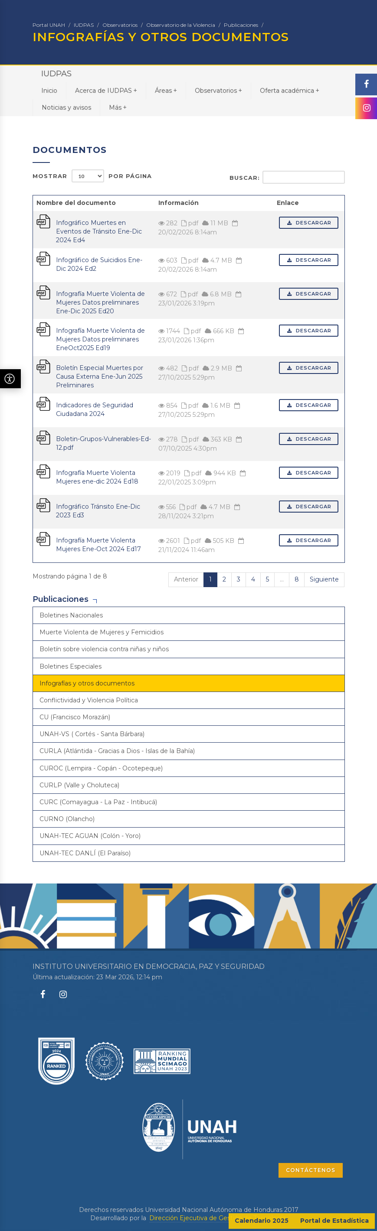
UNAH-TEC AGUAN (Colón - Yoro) (90, 836)
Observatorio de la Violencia (180, 25)
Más (118, 107)
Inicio (49, 90)
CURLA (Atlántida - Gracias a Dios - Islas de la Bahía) (117, 751)
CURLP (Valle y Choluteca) (79, 785)
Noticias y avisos (66, 107)
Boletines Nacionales (71, 615)
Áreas (166, 90)
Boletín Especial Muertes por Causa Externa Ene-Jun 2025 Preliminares (99, 376)
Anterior (186, 579)
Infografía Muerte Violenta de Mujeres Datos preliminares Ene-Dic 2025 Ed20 (100, 302)
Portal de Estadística (334, 1221)
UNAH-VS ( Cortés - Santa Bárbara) (91, 734)
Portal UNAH (49, 25)
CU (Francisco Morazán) (74, 717)
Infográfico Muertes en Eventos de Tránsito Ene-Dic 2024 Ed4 (99, 231)
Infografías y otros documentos (86, 683)
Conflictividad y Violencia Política (88, 700)
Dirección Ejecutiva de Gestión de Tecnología (217, 1218)
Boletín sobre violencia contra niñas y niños (104, 649)
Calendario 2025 (261, 1221)
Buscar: (287, 177)
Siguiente (324, 579)
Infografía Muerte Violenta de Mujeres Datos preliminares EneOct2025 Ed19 (100, 339)
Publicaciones (241, 25)
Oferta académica (289, 90)
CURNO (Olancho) (67, 819)
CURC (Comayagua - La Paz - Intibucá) (98, 802)
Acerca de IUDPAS (106, 90)
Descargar (308, 223)
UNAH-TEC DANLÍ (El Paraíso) (85, 853)
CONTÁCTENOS (310, 1170)
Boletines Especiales (70, 666)
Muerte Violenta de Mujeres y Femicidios (101, 632)
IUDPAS (84, 25)
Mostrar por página (92, 175)
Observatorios (120, 25)
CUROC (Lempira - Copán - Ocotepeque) (101, 768)
